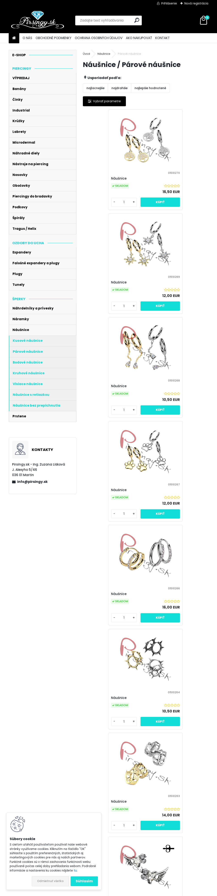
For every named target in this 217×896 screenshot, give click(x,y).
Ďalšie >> (191, 767)
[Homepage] (14, 38)
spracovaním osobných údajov (182, 811)
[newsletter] (197, 801)
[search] (136, 20)
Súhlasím (84, 881)
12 (180, 767)
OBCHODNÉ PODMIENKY (53, 38)
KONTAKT (162, 38)
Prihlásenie (169, 3)
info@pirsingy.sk (32, 481)
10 (164, 767)
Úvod (86, 54)
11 (172, 767)
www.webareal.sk (125, 892)
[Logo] (38, 20)
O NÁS (27, 38)
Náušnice (103, 54)
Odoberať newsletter (53, 805)
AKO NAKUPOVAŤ (139, 38)
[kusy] (97, 206)
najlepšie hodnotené (150, 88)
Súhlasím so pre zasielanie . (176, 813)
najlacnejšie (95, 88)
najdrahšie (119, 88)
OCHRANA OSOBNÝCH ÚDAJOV (98, 38)
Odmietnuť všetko (50, 881)
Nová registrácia (196, 3)
